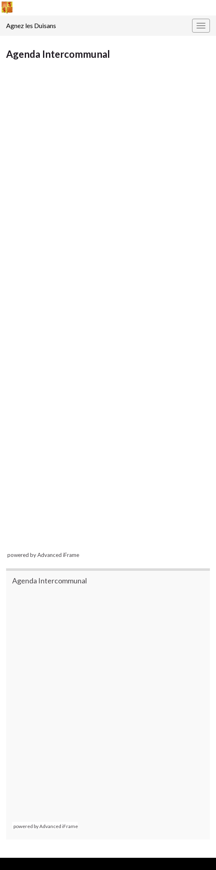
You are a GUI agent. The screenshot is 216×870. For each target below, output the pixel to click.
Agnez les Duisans (31, 25)
